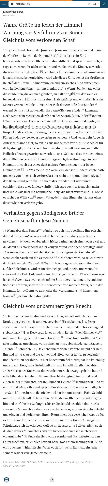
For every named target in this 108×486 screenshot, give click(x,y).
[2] (41, 71)
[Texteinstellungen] (104, 4)
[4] (73, 93)
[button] (4, 4)
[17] (63, 337)
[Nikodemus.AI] (6, 479)
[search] (52, 4)
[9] (34, 196)
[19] (73, 380)
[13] (15, 295)
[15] (75, 331)
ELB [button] (96, 4)
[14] (22, 331)
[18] (16, 348)
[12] (55, 256)
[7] (89, 114)
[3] (12, 82)
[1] (32, 54)
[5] (95, 103)
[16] (101, 331)
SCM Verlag (10, 15)
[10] (40, 229)
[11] (95, 251)
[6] (83, 109)
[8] (22, 169)
